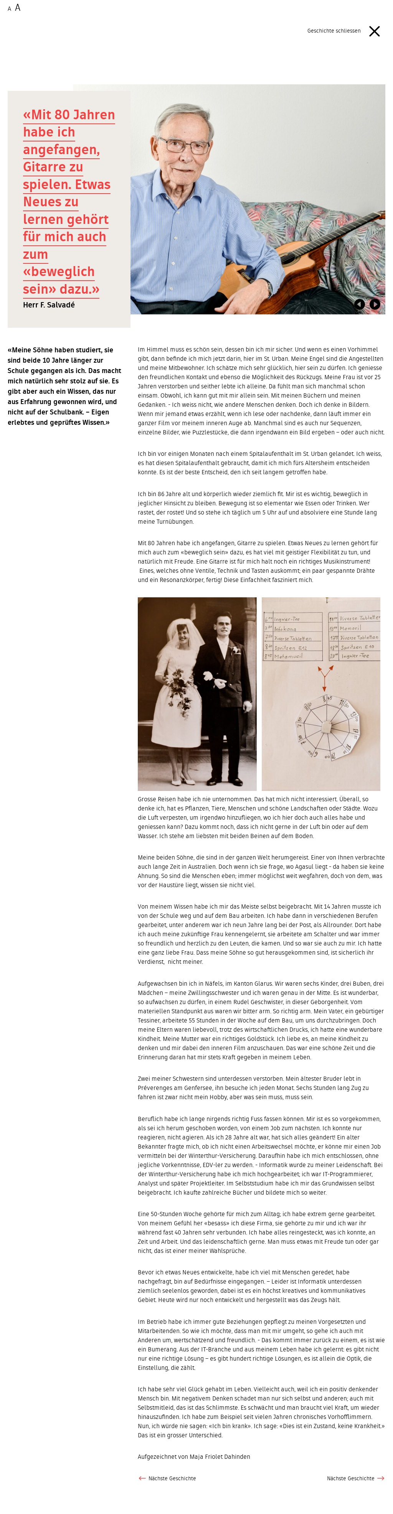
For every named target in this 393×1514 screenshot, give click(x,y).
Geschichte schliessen (346, 31)
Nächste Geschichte (167, 1478)
